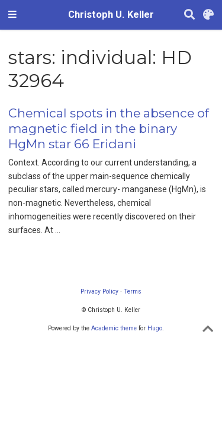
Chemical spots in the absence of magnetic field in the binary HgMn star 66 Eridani (108, 128)
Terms (132, 291)
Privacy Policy (99, 291)
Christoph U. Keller (111, 14)
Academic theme (114, 328)
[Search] (189, 15)
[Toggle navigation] (12, 15)
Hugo (154, 328)
